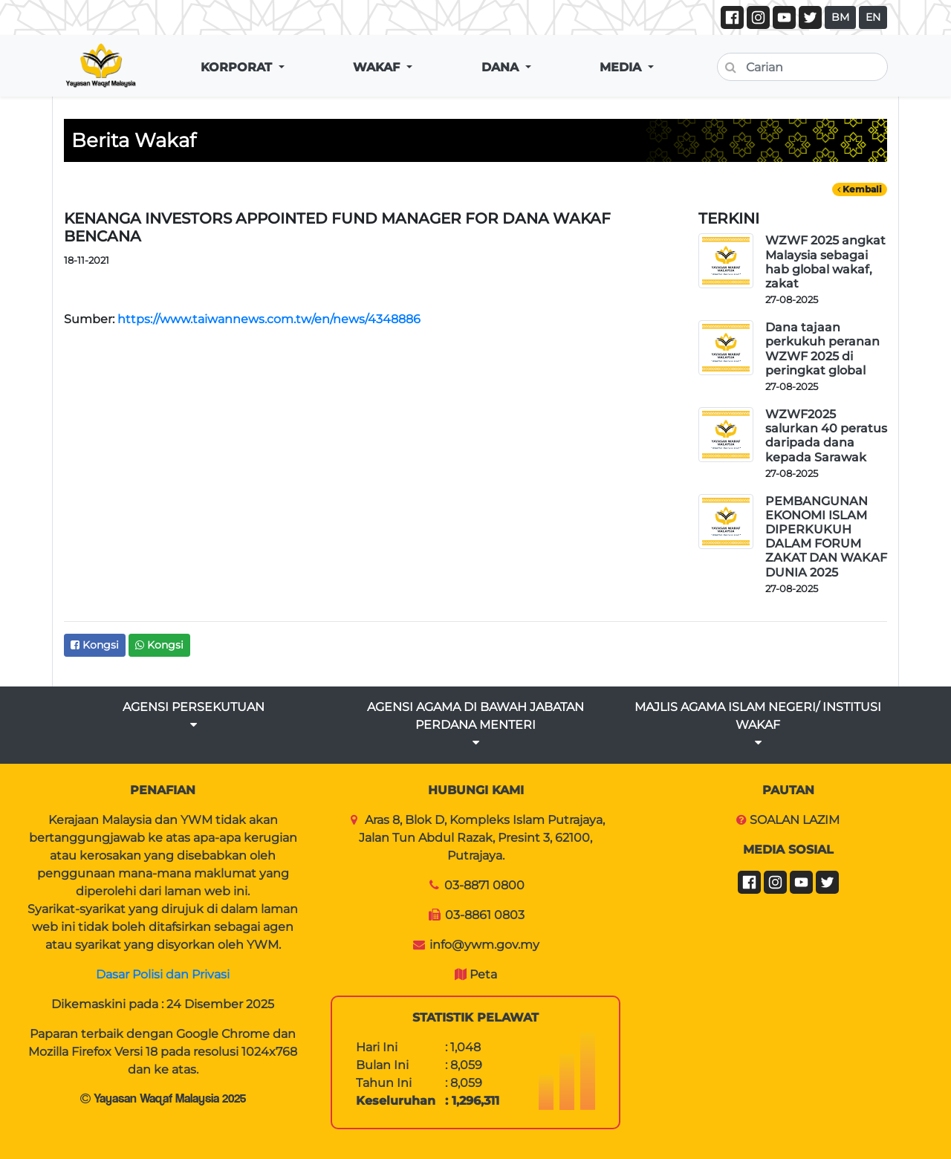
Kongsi (95, 645)
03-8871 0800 (484, 885)
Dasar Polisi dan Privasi (163, 974)
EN (873, 17)
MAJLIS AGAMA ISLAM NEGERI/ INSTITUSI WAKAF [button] (757, 724)
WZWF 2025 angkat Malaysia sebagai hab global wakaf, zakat (825, 261)
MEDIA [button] (622, 67)
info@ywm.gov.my (484, 945)
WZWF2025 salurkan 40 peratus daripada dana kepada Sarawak (826, 435)
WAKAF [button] (378, 67)
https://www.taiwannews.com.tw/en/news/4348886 (269, 319)
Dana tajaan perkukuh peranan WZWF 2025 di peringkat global (822, 348)
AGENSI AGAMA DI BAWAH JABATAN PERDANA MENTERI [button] (475, 724)
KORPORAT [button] (238, 67)
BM (840, 17)
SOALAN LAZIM (795, 820)
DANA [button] (501, 67)
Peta (483, 974)
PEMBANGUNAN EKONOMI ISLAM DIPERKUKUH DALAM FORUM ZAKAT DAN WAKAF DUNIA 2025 (826, 537)
